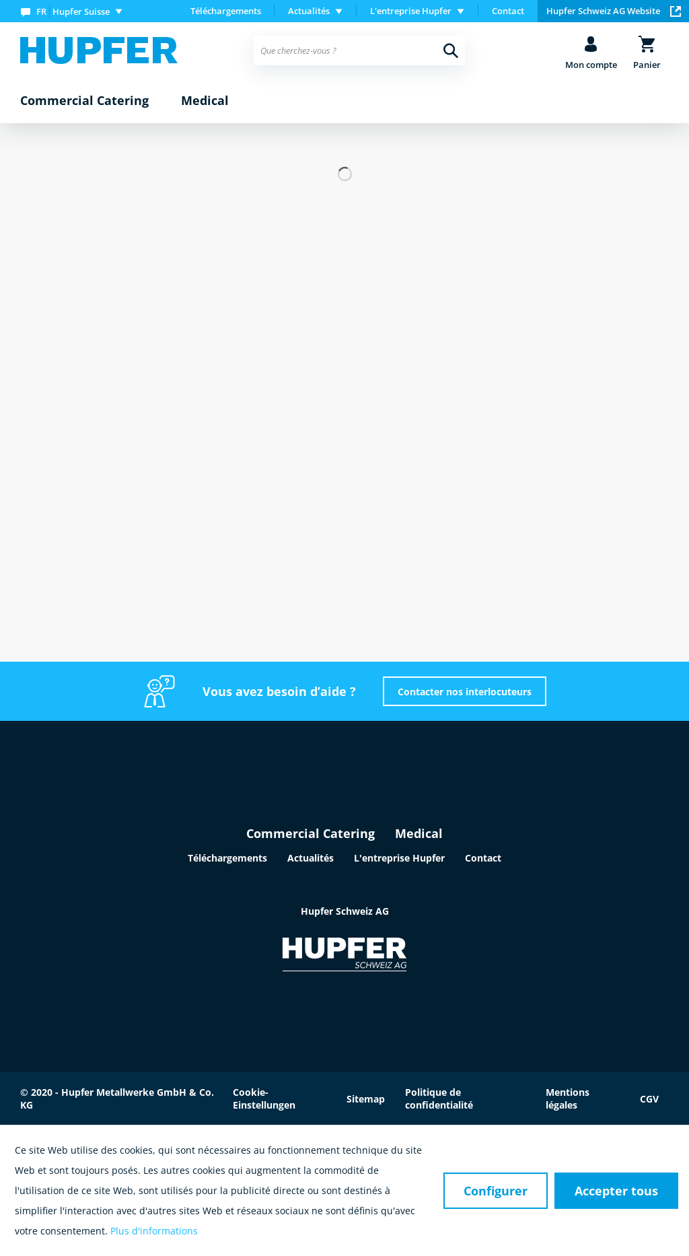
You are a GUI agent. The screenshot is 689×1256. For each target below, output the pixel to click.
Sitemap (366, 1098)
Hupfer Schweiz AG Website (613, 11)
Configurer (496, 1191)
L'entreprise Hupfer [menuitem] (410, 11)
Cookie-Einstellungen (264, 1098)
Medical (419, 833)
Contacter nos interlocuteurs (465, 691)
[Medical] (205, 101)
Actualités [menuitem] (309, 11)
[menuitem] (74, 11)
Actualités (310, 857)
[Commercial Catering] (84, 101)
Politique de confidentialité (439, 1098)
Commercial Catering (310, 833)
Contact (508, 11)
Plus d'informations (154, 1230)
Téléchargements (225, 11)
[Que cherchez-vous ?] (359, 50)
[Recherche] (451, 50)
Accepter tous (616, 1191)
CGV (649, 1098)
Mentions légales (567, 1098)
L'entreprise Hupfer (399, 857)
